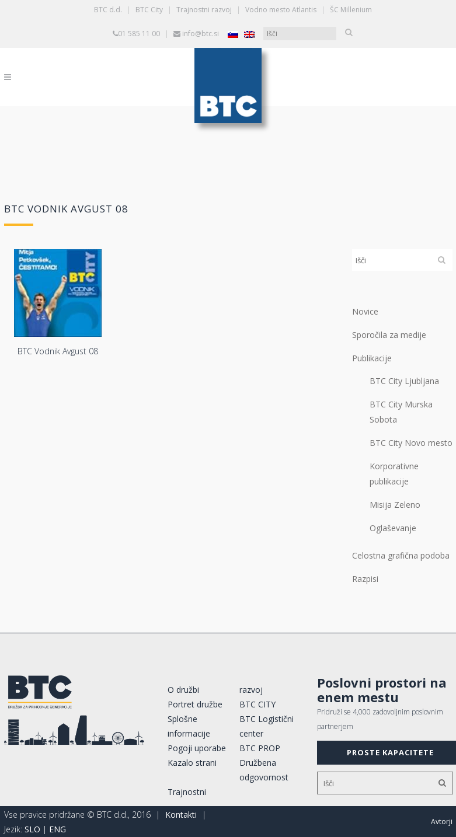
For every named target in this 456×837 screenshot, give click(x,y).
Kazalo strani (192, 762)
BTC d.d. (108, 10)
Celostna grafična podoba (401, 555)
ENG (57, 829)
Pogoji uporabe (197, 748)
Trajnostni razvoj (204, 10)
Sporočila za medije (389, 334)
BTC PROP (259, 748)
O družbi (183, 689)
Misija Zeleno (395, 504)
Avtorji (441, 821)
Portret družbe (195, 704)
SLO (32, 829)
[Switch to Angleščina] (249, 34)
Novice (365, 311)
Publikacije (372, 358)
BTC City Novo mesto (411, 442)
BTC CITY (257, 704)
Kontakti (181, 814)
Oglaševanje (393, 527)
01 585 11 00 (139, 34)
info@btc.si (200, 34)
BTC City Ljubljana (404, 380)
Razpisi (365, 578)
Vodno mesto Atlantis (280, 10)
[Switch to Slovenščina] (233, 34)
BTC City (149, 10)
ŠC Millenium (351, 10)
